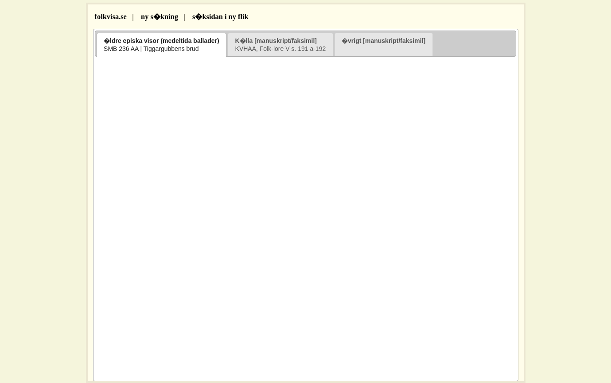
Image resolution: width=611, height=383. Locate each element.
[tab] (161, 45)
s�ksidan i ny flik (220, 16)
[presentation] (161, 44)
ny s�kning (159, 16)
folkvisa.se (110, 16)
